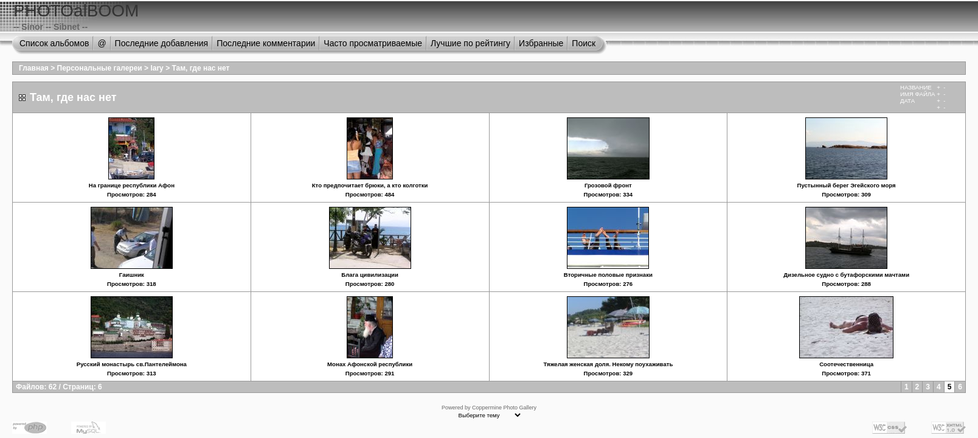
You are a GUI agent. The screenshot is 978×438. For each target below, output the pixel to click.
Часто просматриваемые (373, 43)
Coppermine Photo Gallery (504, 408)
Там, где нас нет (200, 68)
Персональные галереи (99, 68)
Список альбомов (54, 43)
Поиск (583, 43)
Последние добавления (162, 43)
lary (156, 68)
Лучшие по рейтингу (470, 43)
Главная (34, 68)
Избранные (541, 43)
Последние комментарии (266, 43)
